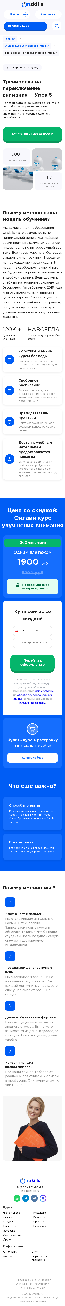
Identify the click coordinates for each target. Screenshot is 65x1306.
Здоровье (9, 1231)
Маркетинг (9, 1226)
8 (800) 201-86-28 (30, 1187)
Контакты (48, 14)
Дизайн (7, 1217)
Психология (40, 1226)
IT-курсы (8, 1222)
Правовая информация (32, 1301)
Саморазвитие (12, 1235)
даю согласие (44, 691)
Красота (38, 1222)
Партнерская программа (40, 1258)
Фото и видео (11, 1213)
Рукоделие (40, 1213)
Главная (10, 39)
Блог (35, 1252)
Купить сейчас (32, 758)
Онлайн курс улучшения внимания (27, 46)
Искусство (39, 1217)
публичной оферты (32, 703)
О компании (10, 1252)
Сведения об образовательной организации (32, 1298)
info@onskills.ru (30, 1191)
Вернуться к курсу (22, 68)
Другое (7, 1240)
